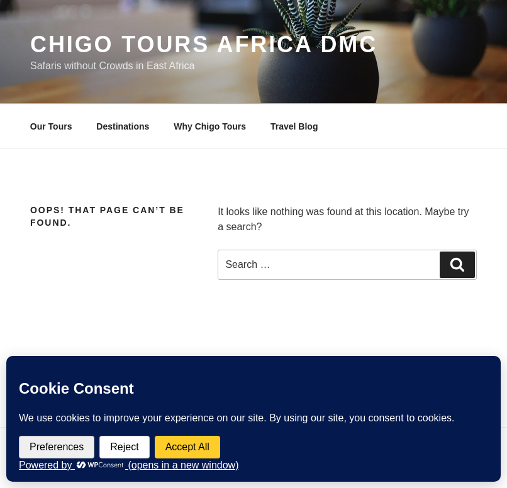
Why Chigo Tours (210, 126)
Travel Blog (294, 126)
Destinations (122, 126)
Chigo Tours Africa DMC (203, 44)
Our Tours (51, 126)
